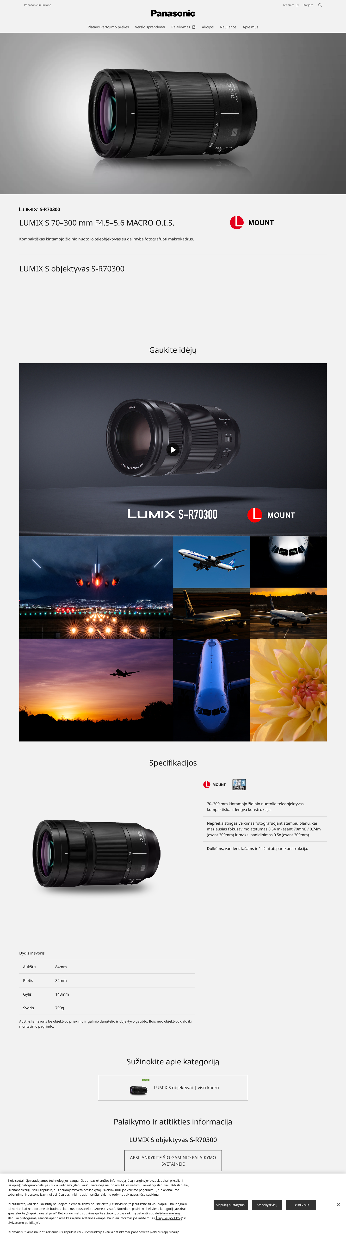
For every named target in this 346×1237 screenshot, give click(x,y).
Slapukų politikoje (169, 1218)
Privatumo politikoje (23, 1222)
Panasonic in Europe (37, 5)
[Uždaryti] (338, 1204)
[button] (173, 1160)
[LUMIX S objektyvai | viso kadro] (173, 1087)
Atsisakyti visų (267, 1205)
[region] (173, 1205)
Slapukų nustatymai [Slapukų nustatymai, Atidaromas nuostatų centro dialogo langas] (230, 1205)
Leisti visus (301, 1205)
